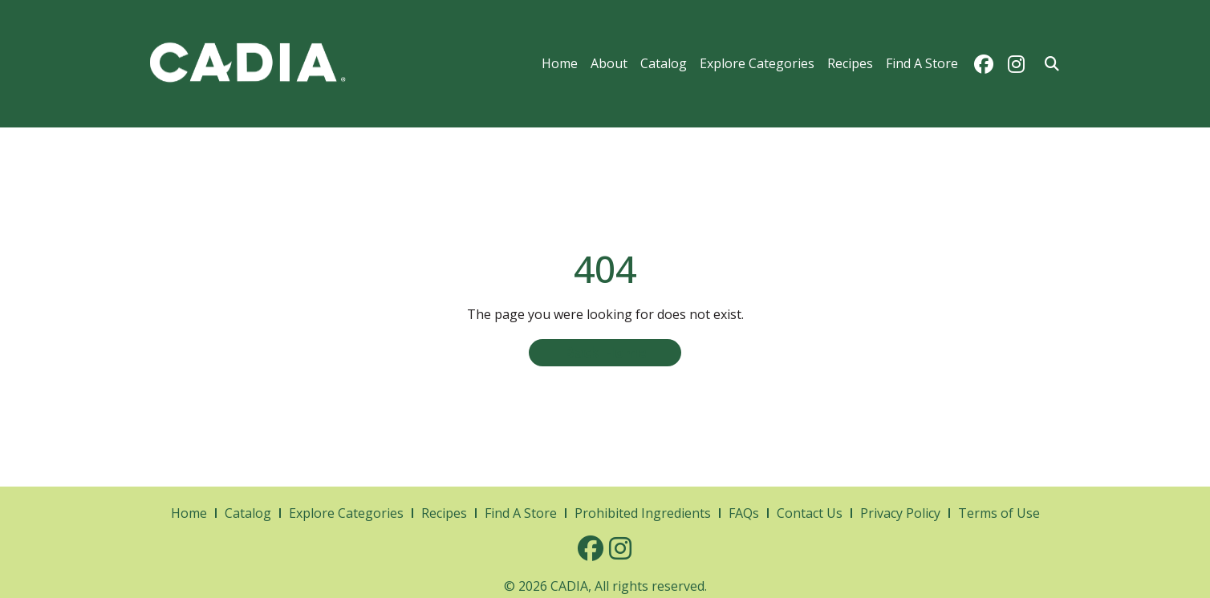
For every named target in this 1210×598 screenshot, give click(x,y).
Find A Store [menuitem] (922, 63)
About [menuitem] (609, 63)
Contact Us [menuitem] (810, 513)
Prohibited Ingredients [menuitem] (643, 513)
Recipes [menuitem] (850, 63)
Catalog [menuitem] (663, 63)
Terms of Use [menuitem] (999, 513)
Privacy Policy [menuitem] (900, 513)
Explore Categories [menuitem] (757, 63)
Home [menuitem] (560, 63)
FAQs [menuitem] (744, 513)
